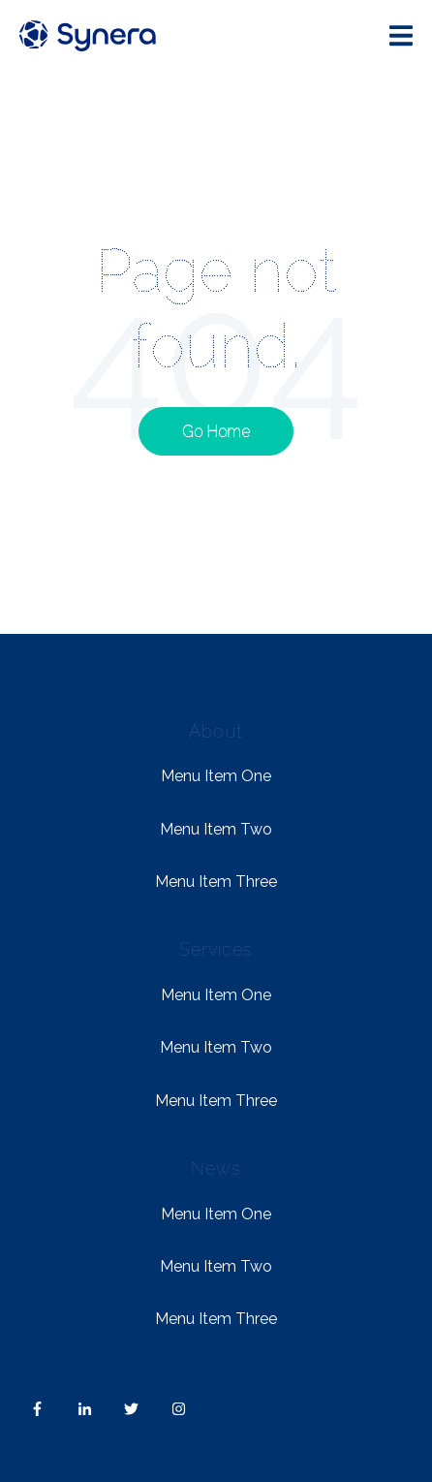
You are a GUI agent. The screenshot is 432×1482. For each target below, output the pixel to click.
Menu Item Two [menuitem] (216, 829)
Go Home (216, 431)
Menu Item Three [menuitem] (216, 881)
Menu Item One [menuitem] (216, 776)
